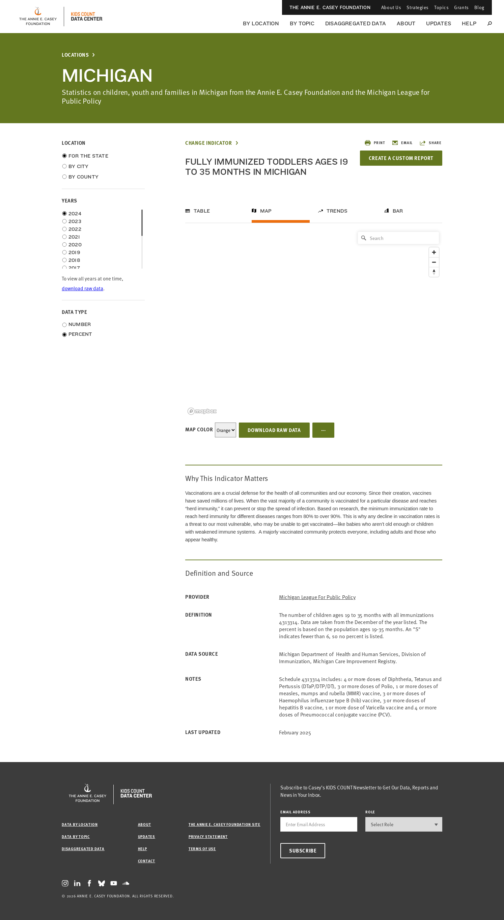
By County (83, 177)
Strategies (418, 7)
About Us (391, 7)
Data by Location (79, 824)
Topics (441, 7)
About (406, 23)
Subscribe (302, 850)
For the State (88, 156)
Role (370, 811)
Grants (461, 7)
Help (469, 23)
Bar (398, 211)
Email (402, 142)
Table (202, 211)
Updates (438, 23)
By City (78, 166)
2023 (74, 221)
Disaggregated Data (355, 23)
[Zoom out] (434, 262)
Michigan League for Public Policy (317, 596)
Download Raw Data (274, 430)
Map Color (199, 429)
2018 (74, 260)
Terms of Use (202, 848)
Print (374, 142)
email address (295, 811)
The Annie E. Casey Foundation (329, 7)
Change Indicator (208, 142)
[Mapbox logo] (202, 411)
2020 (75, 245)
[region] (313, 322)
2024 (74, 214)
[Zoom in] (434, 252)
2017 (74, 268)
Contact (146, 860)
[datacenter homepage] (86, 16)
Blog (479, 7)
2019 (74, 252)
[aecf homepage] (38, 16)
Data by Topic (76, 836)
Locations (75, 54)
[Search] (398, 238)
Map (266, 211)
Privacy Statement (208, 836)
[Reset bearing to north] (434, 272)
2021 (74, 237)
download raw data (82, 288)
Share (430, 142)
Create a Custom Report (401, 158)
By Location (261, 23)
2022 (74, 229)
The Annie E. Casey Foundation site (224, 824)
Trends (337, 211)
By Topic (302, 23)
